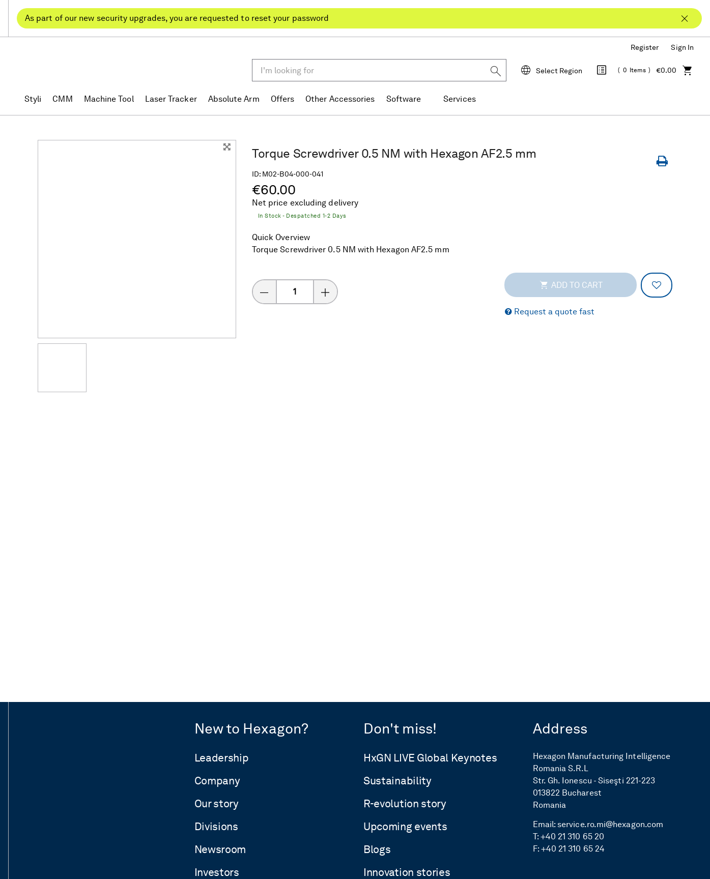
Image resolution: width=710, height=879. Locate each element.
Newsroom (220, 849)
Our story (216, 804)
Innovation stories (406, 872)
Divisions (216, 827)
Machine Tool (109, 99)
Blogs (376, 849)
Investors (216, 872)
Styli (32, 99)
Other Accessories (340, 99)
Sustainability (397, 781)
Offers (282, 99)
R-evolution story (404, 804)
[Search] (496, 70)
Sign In (682, 47)
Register (645, 47)
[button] (549, 312)
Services (459, 99)
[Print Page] (664, 161)
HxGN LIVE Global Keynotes (430, 758)
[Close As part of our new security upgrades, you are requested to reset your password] (684, 14)
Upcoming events (405, 827)
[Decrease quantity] (264, 291)
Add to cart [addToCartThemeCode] (571, 285)
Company (217, 781)
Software (403, 99)
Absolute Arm (234, 99)
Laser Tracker (171, 99)
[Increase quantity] (325, 291)
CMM (62, 99)
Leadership (221, 758)
